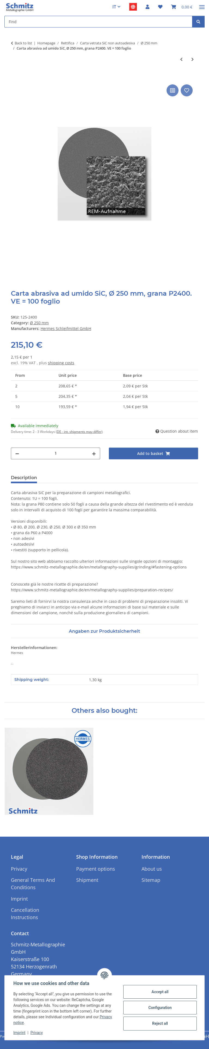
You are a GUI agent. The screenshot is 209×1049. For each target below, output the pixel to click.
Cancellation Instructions (25, 913)
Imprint (19, 1032)
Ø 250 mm (39, 322)
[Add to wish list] (187, 90)
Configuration (159, 1007)
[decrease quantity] (17, 453)
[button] (147, 6)
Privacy (36, 1032)
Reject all (160, 1023)
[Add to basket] (15, 77)
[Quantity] (55, 453)
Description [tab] (24, 477)
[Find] (198, 21)
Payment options (95, 868)
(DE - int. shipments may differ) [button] (79, 431)
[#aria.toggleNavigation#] (202, 4)
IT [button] (114, 7)
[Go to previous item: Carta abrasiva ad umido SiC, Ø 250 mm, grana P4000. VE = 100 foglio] (181, 59)
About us (152, 868)
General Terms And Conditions (33, 884)
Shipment (87, 880)
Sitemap (151, 880)
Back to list (23, 43)
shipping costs (61, 362)
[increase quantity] (94, 453)
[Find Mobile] (98, 21)
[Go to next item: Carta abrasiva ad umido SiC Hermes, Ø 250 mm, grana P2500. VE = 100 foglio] (192, 59)
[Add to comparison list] (173, 90)
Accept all (160, 992)
